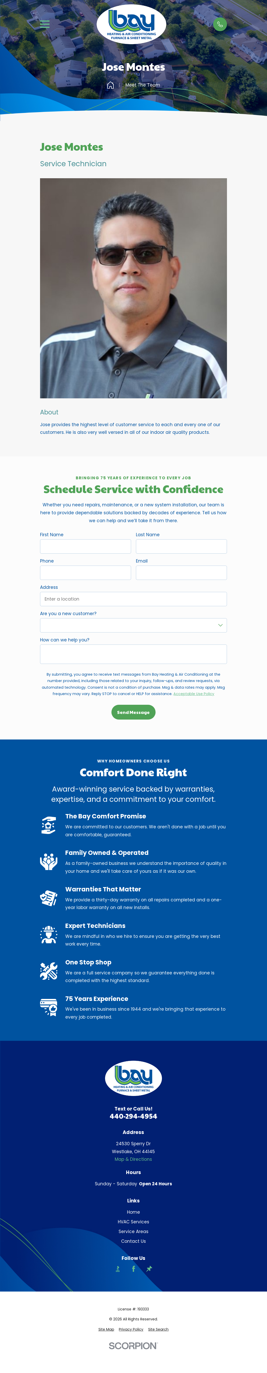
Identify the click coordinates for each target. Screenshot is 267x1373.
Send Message (133, 712)
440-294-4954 (133, 1116)
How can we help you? (64, 639)
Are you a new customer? (68, 613)
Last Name (148, 534)
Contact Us (133, 1241)
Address (49, 587)
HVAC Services (133, 1222)
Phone (47, 561)
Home (133, 1212)
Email (142, 561)
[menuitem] (106, 1329)
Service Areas (133, 1231)
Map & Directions (133, 1159)
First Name (51, 534)
